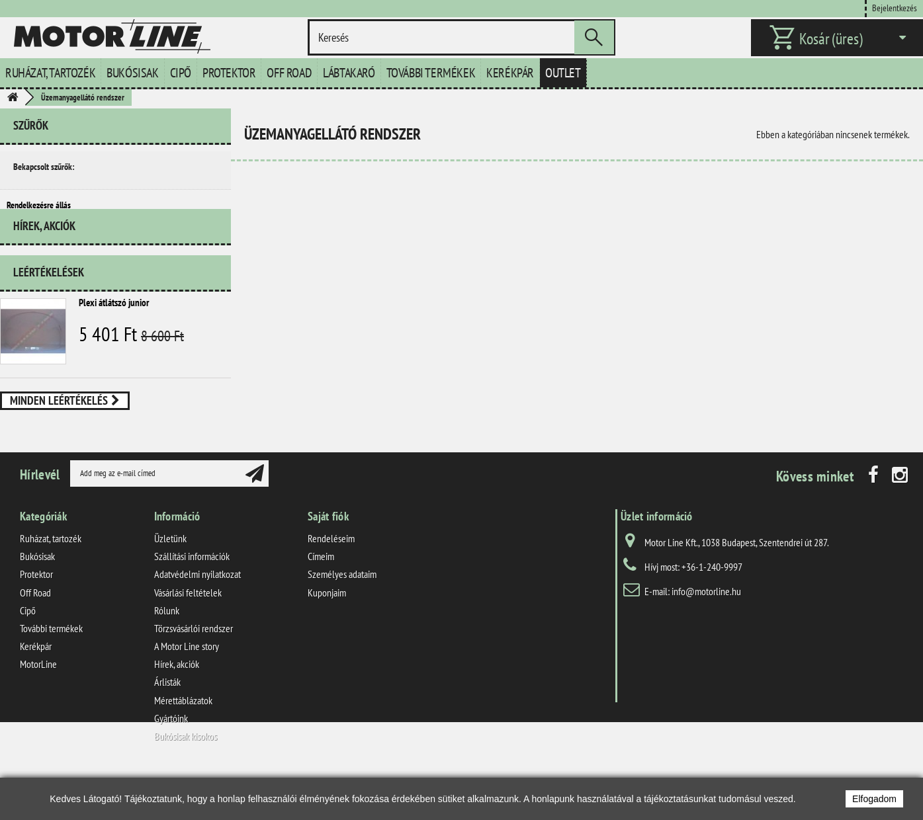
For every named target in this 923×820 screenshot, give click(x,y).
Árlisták (167, 727)
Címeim (321, 601)
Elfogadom (874, 799)
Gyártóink (171, 763)
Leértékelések (48, 297)
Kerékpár (510, 72)
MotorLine (38, 709)
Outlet (563, 72)
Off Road (289, 72)
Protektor (228, 72)
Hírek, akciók (44, 256)
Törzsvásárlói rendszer (193, 673)
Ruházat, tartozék (50, 72)
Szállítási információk (192, 601)
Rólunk (166, 655)
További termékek (431, 72)
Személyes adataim (342, 619)
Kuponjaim (327, 637)
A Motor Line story (186, 691)
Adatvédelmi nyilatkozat (197, 619)
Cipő (180, 72)
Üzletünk (170, 584)
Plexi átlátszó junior (114, 327)
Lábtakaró (348, 72)
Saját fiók (328, 561)
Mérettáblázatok (183, 745)
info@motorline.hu (706, 636)
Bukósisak (132, 72)
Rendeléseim (331, 584)
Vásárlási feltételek (188, 637)
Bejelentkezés (894, 7)
